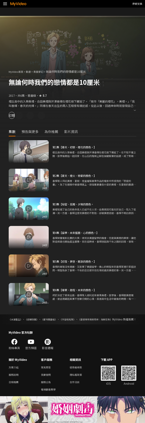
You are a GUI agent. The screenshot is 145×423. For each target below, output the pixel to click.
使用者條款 (79, 372)
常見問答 (46, 372)
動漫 (31, 71)
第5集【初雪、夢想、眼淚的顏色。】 (75, 261)
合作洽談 (77, 387)
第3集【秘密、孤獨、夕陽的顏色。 (74, 204)
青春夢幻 (42, 71)
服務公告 (46, 387)
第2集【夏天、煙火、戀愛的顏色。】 (75, 176)
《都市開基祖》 (59, 319)
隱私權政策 (79, 379)
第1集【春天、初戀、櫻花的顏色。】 (75, 147)
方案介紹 (14, 372)
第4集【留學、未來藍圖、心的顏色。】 (77, 233)
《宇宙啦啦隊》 (82, 319)
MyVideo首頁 (17, 71)
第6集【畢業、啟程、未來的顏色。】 (75, 290)
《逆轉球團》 (37, 319)
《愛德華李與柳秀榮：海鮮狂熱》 (116, 319)
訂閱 (16, 115)
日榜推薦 (14, 387)
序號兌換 (137, 3)
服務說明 (14, 379)
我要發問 (46, 379)
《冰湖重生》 (17, 319)
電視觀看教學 (49, 395)
